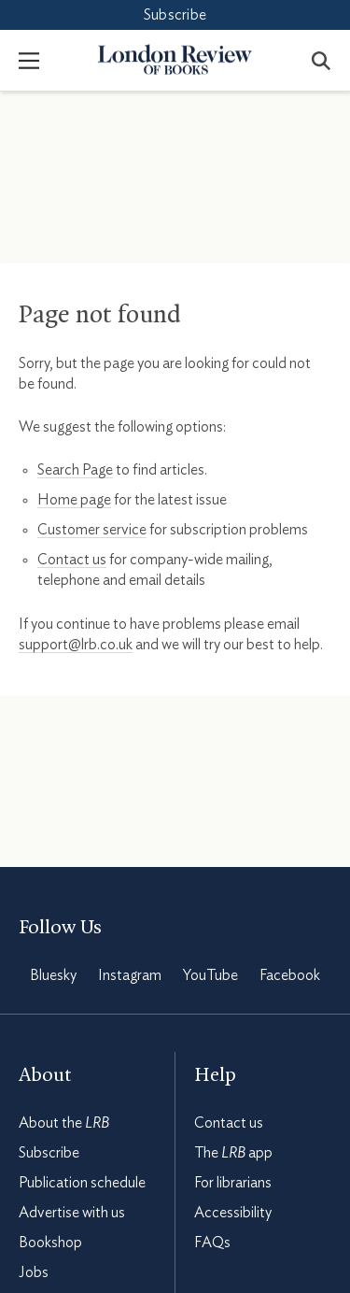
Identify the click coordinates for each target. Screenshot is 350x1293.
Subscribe (175, 14)
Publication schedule (82, 1182)
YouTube (210, 975)
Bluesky (53, 975)
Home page (74, 499)
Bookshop (50, 1242)
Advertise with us (72, 1212)
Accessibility (233, 1212)
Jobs (34, 1272)
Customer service (92, 529)
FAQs (212, 1242)
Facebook (289, 975)
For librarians (233, 1182)
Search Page (75, 469)
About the (64, 1122)
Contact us (71, 559)
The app (233, 1152)
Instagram (129, 975)
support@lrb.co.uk (76, 644)
